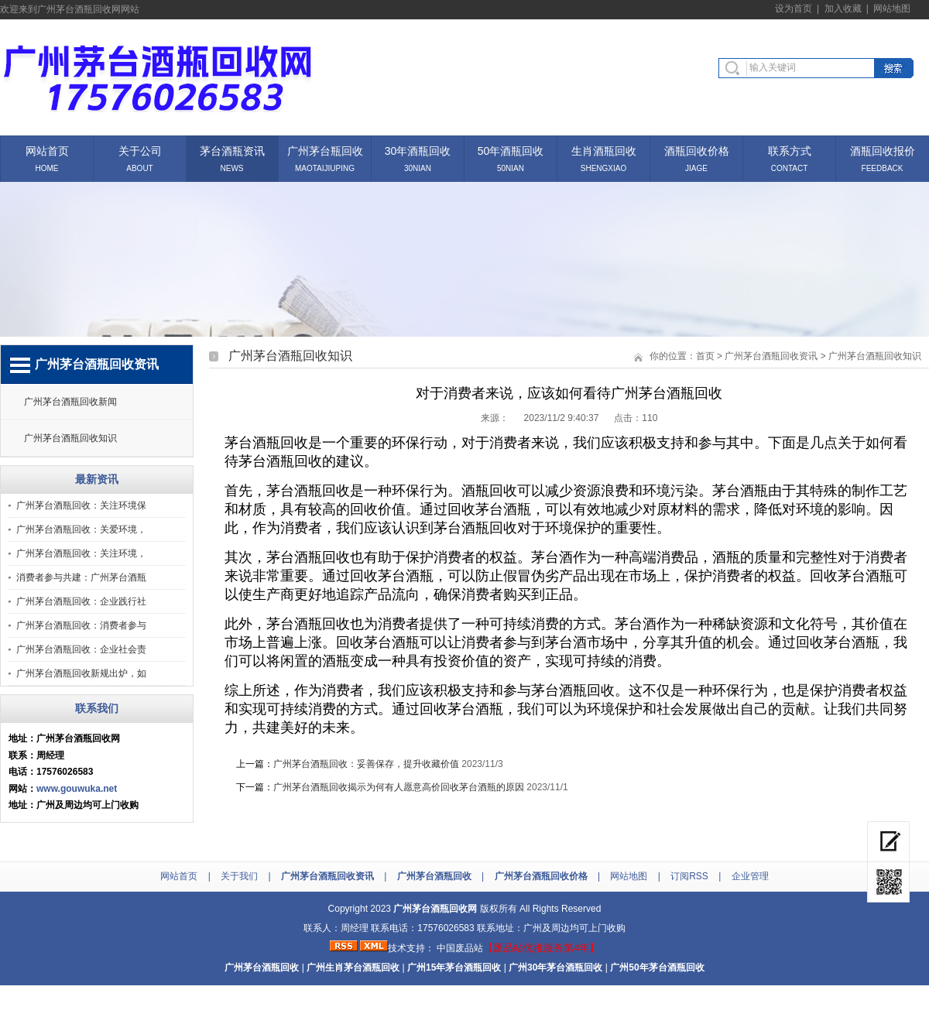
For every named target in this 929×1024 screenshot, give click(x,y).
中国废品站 (460, 948)
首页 (705, 356)
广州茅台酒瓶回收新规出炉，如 (81, 673)
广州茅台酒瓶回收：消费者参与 (81, 625)
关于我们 (239, 876)
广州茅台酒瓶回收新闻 (70, 401)
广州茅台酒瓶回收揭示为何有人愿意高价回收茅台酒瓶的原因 (398, 787)
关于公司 (140, 150)
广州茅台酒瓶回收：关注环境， (81, 553)
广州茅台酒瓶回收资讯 (771, 356)
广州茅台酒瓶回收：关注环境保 (81, 505)
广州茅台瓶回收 (325, 150)
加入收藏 (843, 8)
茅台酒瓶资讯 (232, 150)
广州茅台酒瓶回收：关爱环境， (81, 529)
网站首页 (47, 150)
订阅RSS (689, 876)
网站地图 (891, 8)
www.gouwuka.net (76, 788)
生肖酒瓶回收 (603, 150)
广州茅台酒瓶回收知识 (70, 438)
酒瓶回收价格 (696, 150)
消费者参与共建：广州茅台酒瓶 (81, 577)
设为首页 (793, 8)
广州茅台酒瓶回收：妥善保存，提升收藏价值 (366, 764)
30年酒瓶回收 (418, 150)
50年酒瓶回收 (511, 150)
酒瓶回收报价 (882, 150)
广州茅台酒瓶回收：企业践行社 (81, 601)
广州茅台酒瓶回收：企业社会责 (81, 649)
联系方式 (789, 150)
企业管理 (750, 876)
